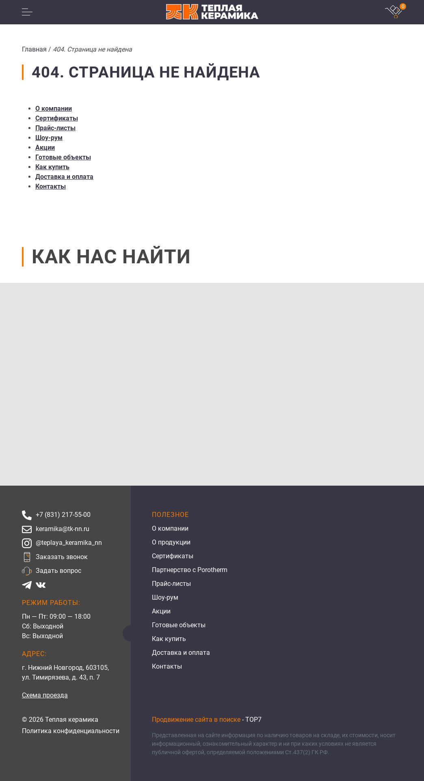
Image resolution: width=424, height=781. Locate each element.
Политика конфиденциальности (70, 731)
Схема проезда (45, 695)
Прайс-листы (55, 128)
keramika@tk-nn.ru (62, 529)
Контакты (50, 186)
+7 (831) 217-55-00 (63, 515)
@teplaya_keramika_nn (69, 542)
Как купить (52, 167)
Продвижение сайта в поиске (196, 719)
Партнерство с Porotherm (189, 570)
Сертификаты (56, 118)
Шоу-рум (49, 138)
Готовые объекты (63, 157)
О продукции (171, 542)
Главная (34, 49)
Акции (45, 147)
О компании (53, 108)
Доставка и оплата (64, 177)
